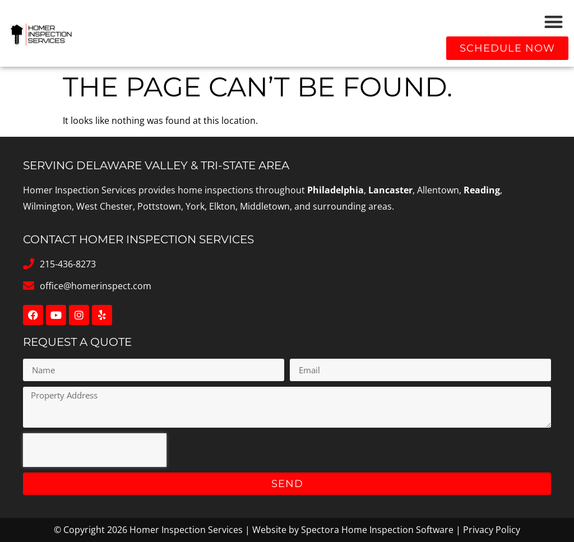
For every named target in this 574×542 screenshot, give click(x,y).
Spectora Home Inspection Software (377, 530)
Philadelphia (335, 190)
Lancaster (390, 190)
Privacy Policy (491, 530)
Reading (482, 190)
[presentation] (94, 450)
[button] (554, 21)
